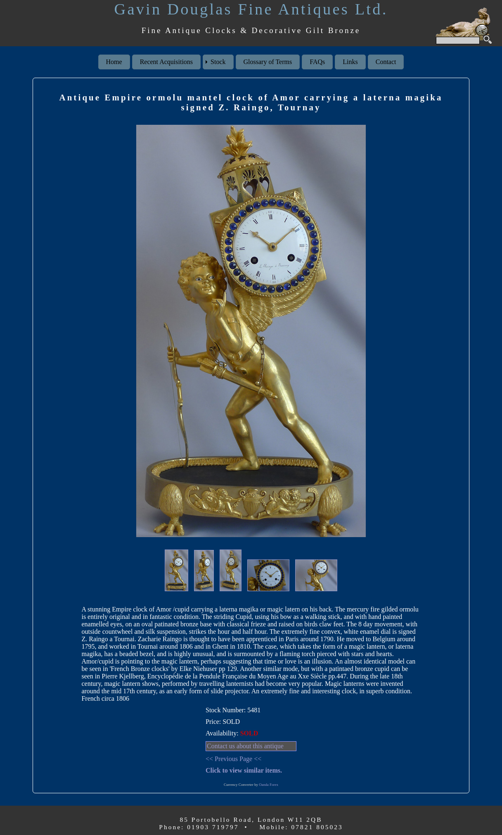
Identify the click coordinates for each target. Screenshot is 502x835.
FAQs (317, 61)
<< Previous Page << (233, 758)
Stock (218, 61)
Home (114, 61)
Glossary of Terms (268, 61)
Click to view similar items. (244, 770)
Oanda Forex (268, 785)
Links (350, 61)
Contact (386, 61)
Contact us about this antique (245, 745)
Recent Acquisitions (166, 61)
